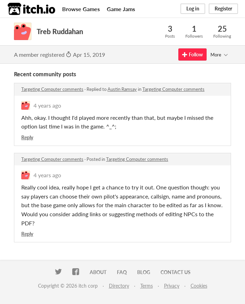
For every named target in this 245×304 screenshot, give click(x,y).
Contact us (176, 272)
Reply (27, 137)
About (98, 272)
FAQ (122, 272)
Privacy (171, 286)
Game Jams (121, 9)
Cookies (199, 286)
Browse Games (81, 9)
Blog (143, 272)
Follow (192, 54)
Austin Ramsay (122, 89)
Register (223, 8)
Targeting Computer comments (52, 89)
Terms (146, 286)
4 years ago (47, 105)
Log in (192, 8)
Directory (119, 286)
